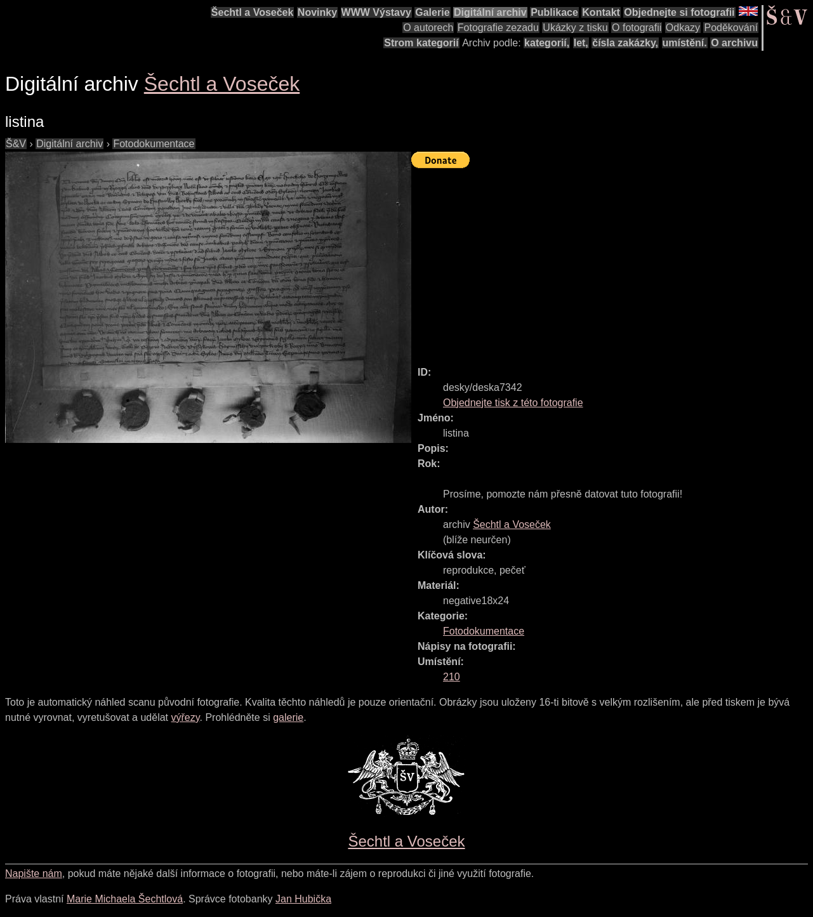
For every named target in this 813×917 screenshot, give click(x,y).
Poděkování (731, 27)
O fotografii (636, 27)
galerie (288, 717)
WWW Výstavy (376, 12)
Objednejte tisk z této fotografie (513, 402)
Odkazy (683, 27)
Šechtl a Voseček (252, 12)
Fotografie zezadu (498, 27)
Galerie (432, 12)
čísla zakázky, (625, 42)
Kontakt (601, 12)
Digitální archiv (490, 12)
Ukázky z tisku (575, 27)
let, (581, 42)
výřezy (185, 717)
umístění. (685, 42)
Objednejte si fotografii (679, 12)
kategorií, (546, 42)
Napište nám (33, 873)
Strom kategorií (421, 42)
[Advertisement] (612, 261)
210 (451, 676)
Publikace (554, 12)
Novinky (317, 12)
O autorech (428, 27)
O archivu (734, 42)
